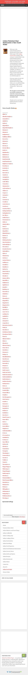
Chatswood (5, 186)
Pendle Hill (5, 390)
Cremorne (5, 199)
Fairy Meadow (5, 242)
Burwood (4, 170)
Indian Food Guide (7, 569)
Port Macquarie (6, 397)
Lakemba (4, 309)
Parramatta (5, 388)
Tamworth (5, 448)
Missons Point (5, 345)
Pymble (4, 401)
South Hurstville (6, 430)
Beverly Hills (5, 148)
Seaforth (4, 424)
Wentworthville (6, 478)
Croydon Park (5, 208)
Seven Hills (5, 426)
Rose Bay (4, 415)
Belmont (4, 141)
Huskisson (5, 282)
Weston (4, 487)
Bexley (4, 150)
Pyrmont (4, 403)
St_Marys (4, 439)
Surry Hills (5, 442)
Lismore (4, 318)
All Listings (22, 516)
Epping (4, 237)
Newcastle (4, 363)
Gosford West (5, 260)
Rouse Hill (4, 419)
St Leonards (5, 435)
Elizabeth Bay (5, 233)
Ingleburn (4, 285)
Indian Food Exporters (8, 546)
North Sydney (5, 379)
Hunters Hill (5, 278)
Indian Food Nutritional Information (12, 548)
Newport (4, 365)
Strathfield (5, 437)
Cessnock (4, 184)
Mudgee (4, 354)
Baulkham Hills (6, 136)
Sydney (4, 444)
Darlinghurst (5, 213)
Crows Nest (5, 204)
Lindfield (4, 316)
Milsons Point (5, 338)
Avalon (4, 123)
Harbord (4, 269)
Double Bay (5, 217)
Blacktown (5, 154)
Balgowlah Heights (7, 127)
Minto (3, 341)
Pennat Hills (5, 392)
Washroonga (5, 473)
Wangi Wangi (5, 471)
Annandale (5, 118)
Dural (3, 226)
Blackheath (5, 152)
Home (4, 525)
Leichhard (4, 314)
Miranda (4, 343)
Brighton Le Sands (7, 163)
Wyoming (4, 498)
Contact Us (5, 564)
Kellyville (4, 294)
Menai (4, 336)
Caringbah (5, 177)
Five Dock (4, 246)
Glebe (3, 253)
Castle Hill (4, 181)
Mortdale (4, 350)
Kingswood (5, 305)
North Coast (5, 370)
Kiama (4, 296)
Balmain (4, 130)
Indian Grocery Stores (8, 551)
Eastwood (4, 228)
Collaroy (4, 190)
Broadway (4, 166)
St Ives (4, 433)
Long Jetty (5, 323)
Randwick (4, 408)
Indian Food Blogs (7, 543)
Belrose (4, 143)
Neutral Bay (5, 361)
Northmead (5, 383)
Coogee (4, 193)
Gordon (4, 258)
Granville (4, 264)
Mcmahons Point (6, 334)
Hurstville (4, 280)
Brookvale (4, 168)
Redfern (4, 410)
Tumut (4, 462)
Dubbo (4, 222)
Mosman (4, 352)
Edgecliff (4, 231)
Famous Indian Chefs (8, 528)
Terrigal (4, 451)
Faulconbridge (6, 244)
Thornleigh (5, 453)
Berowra (4, 145)
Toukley (4, 460)
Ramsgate (5, 406)
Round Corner (5, 417)
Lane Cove (5, 311)
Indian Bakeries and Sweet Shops (11, 530)
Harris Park (5, 271)
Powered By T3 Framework (14, 672)
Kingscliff (4, 300)
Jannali (4, 287)
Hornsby (4, 276)
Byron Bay (5, 172)
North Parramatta (6, 374)
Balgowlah (5, 125)
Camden (4, 175)
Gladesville (5, 251)
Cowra (4, 197)
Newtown (4, 368)
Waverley (4, 475)
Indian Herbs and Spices (9, 554)
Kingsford (5, 302)
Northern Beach (6, 381)
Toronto (4, 457)
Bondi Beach (5, 159)
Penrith (4, 395)
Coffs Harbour (5, 188)
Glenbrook (5, 255)
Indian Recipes (6, 556)
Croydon (4, 206)
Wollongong (5, 491)
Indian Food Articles (8, 541)
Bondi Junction (6, 161)
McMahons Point (6, 332)
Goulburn (4, 262)
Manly (4, 327)
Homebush (5, 273)
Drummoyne (5, 219)
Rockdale (4, 412)
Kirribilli (4, 307)
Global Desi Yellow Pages (8, 658)
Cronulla (4, 202)
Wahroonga (5, 469)
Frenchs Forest (6, 249)
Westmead (5, 484)
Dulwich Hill (5, 224)
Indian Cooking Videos (8, 538)
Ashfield (4, 121)
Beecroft (4, 139)
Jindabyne (5, 289)
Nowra (4, 386)
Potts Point (5, 399)
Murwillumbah (6, 356)
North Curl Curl (6, 372)
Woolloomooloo (6, 496)
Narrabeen (5, 359)
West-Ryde (5, 482)
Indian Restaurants (7, 559)
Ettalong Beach (6, 240)
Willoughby (5, 489)
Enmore (4, 235)
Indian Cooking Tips (8, 535)
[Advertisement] (14, 24)
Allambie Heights (6, 116)
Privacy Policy (6, 572)
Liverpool (4, 320)
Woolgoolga (5, 493)
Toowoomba (5, 455)
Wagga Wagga (6, 466)
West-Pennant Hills (7, 480)
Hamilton (4, 267)
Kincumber (5, 298)
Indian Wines (6, 561)
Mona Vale (5, 347)
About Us (5, 567)
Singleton (4, 428)
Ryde (3, 421)
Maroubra (4, 329)
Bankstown (5, 134)
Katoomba (5, 291)
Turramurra (5, 464)
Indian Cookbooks (7, 533)
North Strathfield (6, 377)
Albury (4, 114)
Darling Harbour (6, 210)
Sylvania (4, 446)
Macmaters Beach (6, 325)
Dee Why (4, 215)
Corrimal (4, 195)
